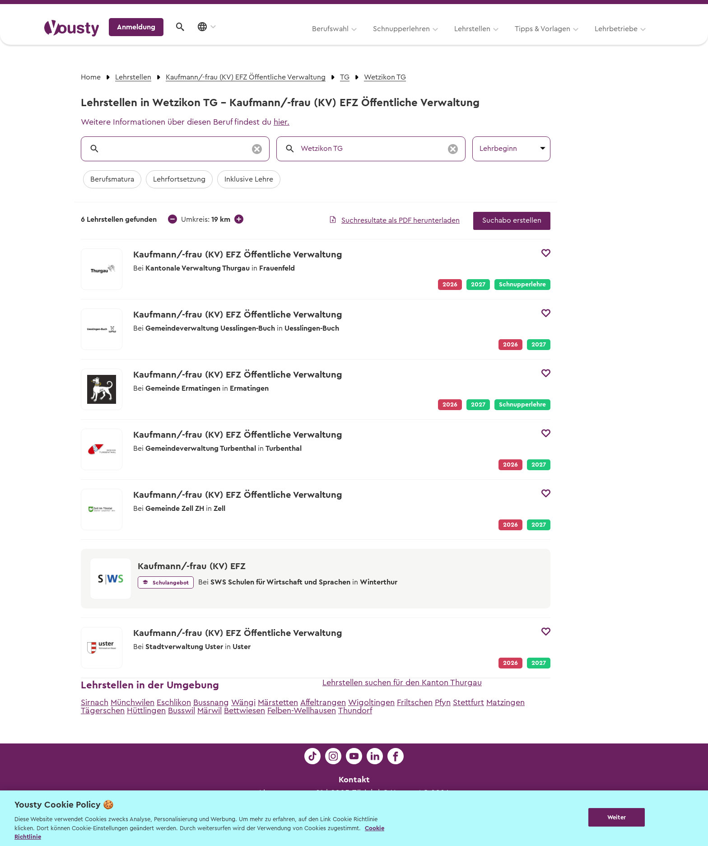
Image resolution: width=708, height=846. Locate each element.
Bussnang (211, 702)
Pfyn (443, 702)
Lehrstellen (358, 39)
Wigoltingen (371, 702)
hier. (281, 122)
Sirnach (94, 702)
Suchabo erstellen (511, 220)
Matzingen (505, 702)
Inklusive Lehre (248, 179)
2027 (478, 284)
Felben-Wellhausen (301, 710)
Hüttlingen (146, 710)
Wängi (243, 702)
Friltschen (415, 702)
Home (91, 77)
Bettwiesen (244, 710)
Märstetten (278, 702)
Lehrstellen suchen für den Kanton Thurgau (402, 682)
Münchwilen (132, 702)
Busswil (181, 710)
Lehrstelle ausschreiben (625, 9)
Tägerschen (103, 710)
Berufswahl (216, 39)
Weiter (616, 817)
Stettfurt (468, 702)
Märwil (209, 710)
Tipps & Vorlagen (428, 39)
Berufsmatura (112, 179)
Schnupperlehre (522, 284)
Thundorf (355, 710)
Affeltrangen (323, 702)
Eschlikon (174, 702)
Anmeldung (585, 38)
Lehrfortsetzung (179, 179)
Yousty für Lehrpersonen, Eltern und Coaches (495, 9)
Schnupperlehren (287, 39)
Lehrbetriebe (502, 39)
